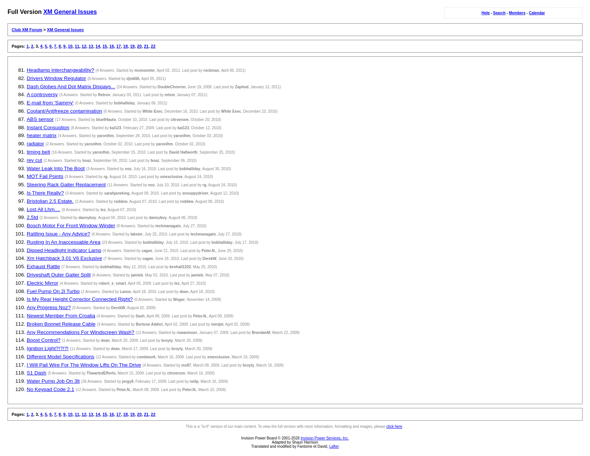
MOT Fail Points (45, 176)
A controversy (42, 94)
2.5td (32, 217)
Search (499, 13)
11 (77, 46)
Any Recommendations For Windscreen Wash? (80, 332)
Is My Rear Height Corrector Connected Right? (80, 299)
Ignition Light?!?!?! (47, 348)
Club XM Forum (27, 29)
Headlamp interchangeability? (60, 70)
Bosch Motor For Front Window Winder (71, 225)
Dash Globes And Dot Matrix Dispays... (71, 86)
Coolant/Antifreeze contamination (64, 111)
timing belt (38, 152)
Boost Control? (44, 340)
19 (132, 46)
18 (125, 46)
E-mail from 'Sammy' (50, 103)
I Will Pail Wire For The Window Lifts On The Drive (84, 365)
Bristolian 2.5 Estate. (50, 201)
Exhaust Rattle (43, 266)
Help (486, 13)
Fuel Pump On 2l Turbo (53, 291)
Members (517, 13)
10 (70, 46)
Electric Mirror (42, 283)
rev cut (34, 160)
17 (118, 46)
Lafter (334, 446)
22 (153, 46)
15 (104, 46)
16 (111, 46)
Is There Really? (45, 193)
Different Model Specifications (60, 356)
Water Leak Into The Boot (56, 168)
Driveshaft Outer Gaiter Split (59, 275)
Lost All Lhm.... (43, 209)
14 (98, 46)
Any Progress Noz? (49, 307)
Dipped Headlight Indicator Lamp (64, 250)
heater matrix (41, 135)
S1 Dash (36, 373)
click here (394, 426)
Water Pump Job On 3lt (53, 381)
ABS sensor (40, 119)
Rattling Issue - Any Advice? (58, 234)
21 (146, 46)
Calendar (537, 13)
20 (139, 46)
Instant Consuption (48, 127)
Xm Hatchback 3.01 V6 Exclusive (64, 258)
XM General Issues (70, 12)
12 (84, 46)
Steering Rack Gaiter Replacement (66, 184)
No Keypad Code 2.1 (50, 389)
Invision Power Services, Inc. (325, 438)
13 (90, 46)
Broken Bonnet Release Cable (61, 324)
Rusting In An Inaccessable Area (63, 242)
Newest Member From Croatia (61, 316)
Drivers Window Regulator (56, 78)
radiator (35, 143)
